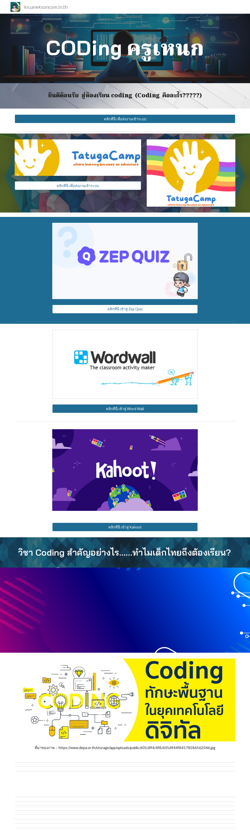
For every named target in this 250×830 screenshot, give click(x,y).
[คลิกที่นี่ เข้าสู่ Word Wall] (124, 408)
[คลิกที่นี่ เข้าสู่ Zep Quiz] (124, 309)
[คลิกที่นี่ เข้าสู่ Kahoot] (124, 527)
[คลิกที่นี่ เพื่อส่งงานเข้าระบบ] (125, 118)
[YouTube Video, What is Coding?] (68, 610)
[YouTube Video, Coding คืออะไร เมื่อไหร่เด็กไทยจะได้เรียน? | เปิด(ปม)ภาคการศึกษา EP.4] (182, 610)
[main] (125, 48)
